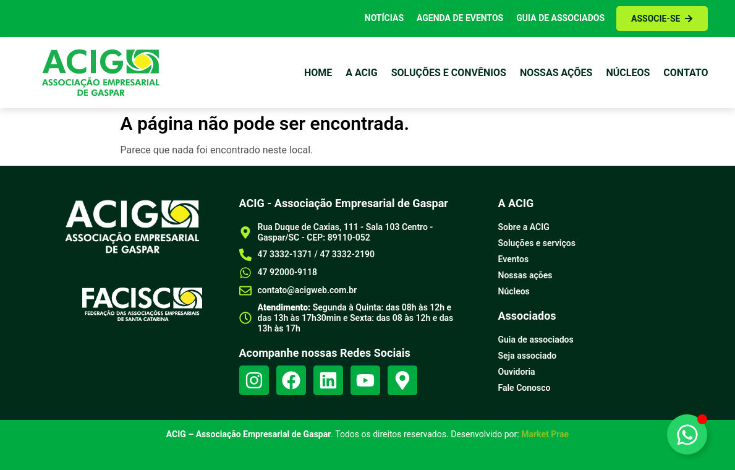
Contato (685, 73)
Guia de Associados (560, 18)
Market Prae (545, 434)
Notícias (384, 18)
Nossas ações (556, 73)
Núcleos (628, 73)
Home (318, 73)
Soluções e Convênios (448, 73)
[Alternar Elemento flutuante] (687, 434)
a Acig (361, 73)
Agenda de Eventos (460, 18)
